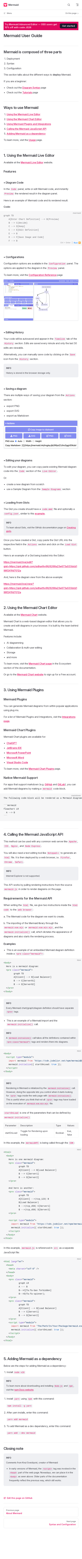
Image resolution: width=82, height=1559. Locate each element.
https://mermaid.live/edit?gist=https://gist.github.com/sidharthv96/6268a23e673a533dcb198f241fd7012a (40, 566)
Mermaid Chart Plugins (41, 768)
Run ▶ (77, 242)
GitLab (61, 784)
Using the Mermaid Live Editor (23, 114)
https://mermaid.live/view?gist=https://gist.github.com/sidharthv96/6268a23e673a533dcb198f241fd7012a (40, 588)
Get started (68, 26)
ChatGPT (12, 743)
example (40, 513)
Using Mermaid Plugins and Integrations (29, 123)
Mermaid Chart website (30, 674)
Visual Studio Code (17, 762)
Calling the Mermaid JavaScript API (26, 128)
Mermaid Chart (29, 614)
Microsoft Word (15, 757)
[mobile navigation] (77, 5)
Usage (32, 139)
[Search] (68, 5)
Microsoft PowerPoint (19, 752)
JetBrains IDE (14, 747)
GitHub (48, 784)
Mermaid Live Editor (32, 162)
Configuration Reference (43, 274)
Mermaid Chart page (40, 663)
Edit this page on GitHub (18, 1498)
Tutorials (27, 92)
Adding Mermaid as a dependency (26, 133)
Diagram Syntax (31, 87)
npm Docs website (24, 1389)
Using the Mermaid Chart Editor (24, 119)
